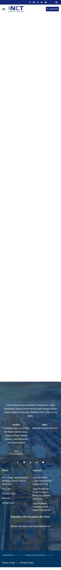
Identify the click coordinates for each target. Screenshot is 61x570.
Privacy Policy (27, 563)
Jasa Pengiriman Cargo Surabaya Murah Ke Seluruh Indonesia (41, 494)
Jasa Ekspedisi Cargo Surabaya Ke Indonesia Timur (42, 480)
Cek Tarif (6, 489)
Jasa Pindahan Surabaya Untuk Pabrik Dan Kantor (42, 506)
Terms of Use (8, 563)
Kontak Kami (8, 503)
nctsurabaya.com (19, 555)
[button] (56, 2)
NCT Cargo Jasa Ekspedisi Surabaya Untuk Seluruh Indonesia (15, 480)
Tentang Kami (8, 493)
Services (6, 498)
